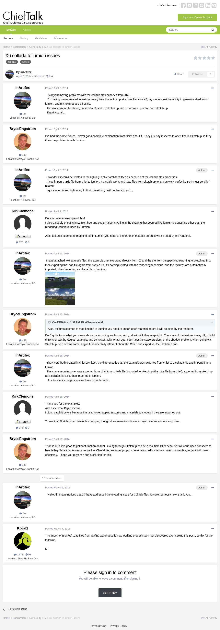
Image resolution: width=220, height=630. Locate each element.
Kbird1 (22, 528)
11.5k (18, 554)
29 (22, 113)
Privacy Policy (118, 625)
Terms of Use (98, 625)
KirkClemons (22, 211)
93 (28, 554)
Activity (27, 29)
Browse (11, 31)
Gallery (24, 38)
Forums (8, 38)
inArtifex (26, 72)
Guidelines (41, 38)
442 (22, 155)
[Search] (187, 30)
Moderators (60, 38)
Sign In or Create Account (197, 17)
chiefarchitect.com (167, 5)
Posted (56, 88)
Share (179, 74)
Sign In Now (110, 592)
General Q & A (44, 76)
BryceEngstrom (22, 129)
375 (19, 242)
